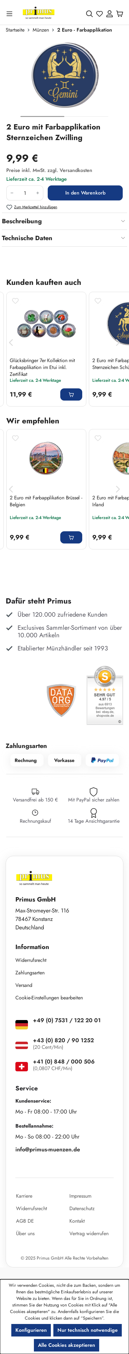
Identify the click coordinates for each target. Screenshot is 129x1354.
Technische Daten (27, 238)
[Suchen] (89, 14)
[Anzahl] (25, 192)
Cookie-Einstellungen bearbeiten (49, 997)
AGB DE (25, 1221)
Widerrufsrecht (30, 960)
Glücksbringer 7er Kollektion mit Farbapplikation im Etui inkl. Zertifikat (42, 367)
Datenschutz (81, 1208)
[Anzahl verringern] (11, 192)
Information (32, 947)
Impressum (80, 1196)
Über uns (25, 1233)
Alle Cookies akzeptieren (66, 1345)
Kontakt (77, 1221)
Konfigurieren (31, 1330)
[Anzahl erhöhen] (37, 192)
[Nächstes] (118, 342)
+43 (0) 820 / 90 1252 (63, 1040)
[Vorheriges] (11, 342)
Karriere (24, 1196)
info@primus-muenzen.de (47, 1149)
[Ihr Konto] (110, 14)
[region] (64, 80)
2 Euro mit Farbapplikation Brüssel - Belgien (46, 501)
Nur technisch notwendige (87, 1330)
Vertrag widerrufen (89, 1233)
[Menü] (11, 13)
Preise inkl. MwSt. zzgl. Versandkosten (49, 170)
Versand (23, 985)
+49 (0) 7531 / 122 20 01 (67, 1020)
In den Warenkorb (85, 192)
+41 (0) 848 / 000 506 (64, 1061)
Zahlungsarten (30, 972)
